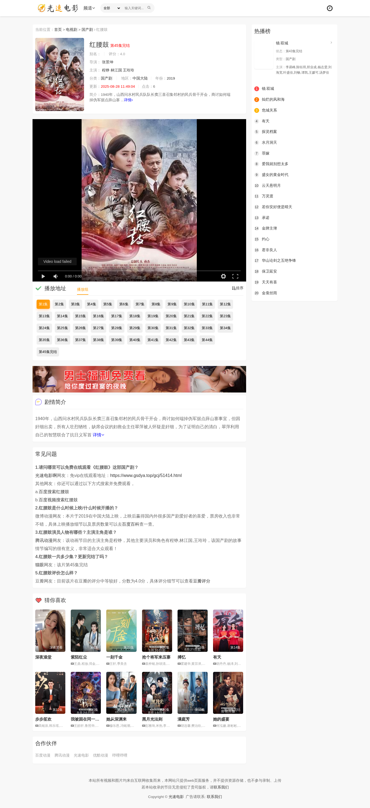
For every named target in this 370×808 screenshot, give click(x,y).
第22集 (207, 316)
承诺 (261, 217)
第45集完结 (48, 352)
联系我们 (221, 787)
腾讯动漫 (44, 540)
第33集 (207, 328)
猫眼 (39, 564)
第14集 (62, 316)
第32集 (189, 328)
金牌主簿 (265, 228)
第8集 (156, 304)
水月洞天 (265, 142)
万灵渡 (263, 196)
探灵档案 (265, 131)
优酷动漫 (100, 755)
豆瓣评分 (201, 581)
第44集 (207, 340)
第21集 (189, 316)
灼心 (261, 238)
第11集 (207, 304)
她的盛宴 (221, 719)
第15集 (80, 316)
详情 (128, 100)
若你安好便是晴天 (273, 206)
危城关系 (265, 110)
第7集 (140, 304)
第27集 (98, 328)
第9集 (172, 304)
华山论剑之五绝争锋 (275, 260)
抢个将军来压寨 (156, 657)
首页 (58, 29)
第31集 (171, 328)
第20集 (171, 316)
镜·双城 (282, 43)
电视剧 (72, 29)
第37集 (80, 340)
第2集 (59, 304)
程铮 (106, 70)
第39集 (116, 340)
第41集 (153, 340)
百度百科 (130, 524)
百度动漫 (42, 755)
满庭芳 (184, 719)
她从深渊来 (116, 719)
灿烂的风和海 (269, 99)
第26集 (80, 328)
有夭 (217, 657)
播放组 (82, 289)
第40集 (134, 340)
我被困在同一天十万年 (91, 719)
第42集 (171, 340)
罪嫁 (261, 153)
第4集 (91, 304)
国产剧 (87, 29)
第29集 (134, 328)
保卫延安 (265, 271)
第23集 (225, 316)
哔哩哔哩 (119, 755)
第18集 (134, 316)
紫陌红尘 (79, 657)
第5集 (107, 304)
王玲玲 (128, 70)
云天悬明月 (267, 185)
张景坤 (107, 62)
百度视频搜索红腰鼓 (58, 500)
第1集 (43, 304)
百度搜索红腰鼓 (54, 491)
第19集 (153, 316)
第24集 (44, 328)
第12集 (225, 304)
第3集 (75, 304)
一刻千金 (114, 657)
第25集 (62, 328)
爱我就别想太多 (271, 163)
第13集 (44, 316)
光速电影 (81, 755)
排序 (237, 288)
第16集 (98, 316)
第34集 (225, 328)
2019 (171, 78)
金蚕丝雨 (265, 292)
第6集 (123, 304)
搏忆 (182, 657)
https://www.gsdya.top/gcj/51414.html (146, 475)
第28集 (116, 328)
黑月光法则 (152, 719)
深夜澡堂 (43, 657)
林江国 (116, 70)
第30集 (153, 328)
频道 (89, 8)
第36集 (62, 340)
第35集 (44, 340)
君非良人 (265, 249)
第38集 (98, 340)
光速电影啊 (46, 475)
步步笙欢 (43, 719)
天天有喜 (265, 281)
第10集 (189, 304)
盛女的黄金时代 (271, 174)
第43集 (189, 340)
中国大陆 (140, 78)
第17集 (116, 316)
